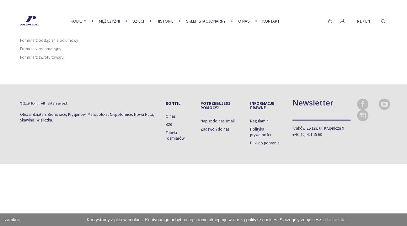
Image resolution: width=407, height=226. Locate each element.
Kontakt (271, 21)
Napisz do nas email (218, 121)
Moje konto (343, 21)
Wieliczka (44, 120)
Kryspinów (76, 114)
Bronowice (57, 114)
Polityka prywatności (260, 131)
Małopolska (98, 114)
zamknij (12, 219)
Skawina (27, 120)
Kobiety (78, 21)
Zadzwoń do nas (215, 129)
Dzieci (138, 21)
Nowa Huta (143, 114)
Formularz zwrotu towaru (42, 57)
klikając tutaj (334, 219)
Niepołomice (121, 114)
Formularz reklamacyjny (40, 48)
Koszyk (330, 21)
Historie (165, 21)
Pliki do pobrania (265, 143)
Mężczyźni (109, 21)
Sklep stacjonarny (206, 21)
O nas (244, 21)
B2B (169, 124)
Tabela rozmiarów (175, 135)
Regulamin (259, 121)
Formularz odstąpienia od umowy (49, 40)
